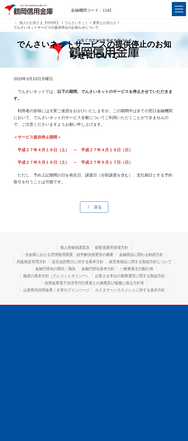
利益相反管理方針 (62, 261)
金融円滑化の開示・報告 (132, 268)
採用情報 (135, 342)
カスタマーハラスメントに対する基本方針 (94, 311)
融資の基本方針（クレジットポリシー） (94, 282)
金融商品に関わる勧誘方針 (146, 254)
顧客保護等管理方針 (114, 247)
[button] (94, 207)
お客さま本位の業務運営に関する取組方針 (94, 289)
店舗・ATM (52, 352)
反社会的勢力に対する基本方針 (114, 261)
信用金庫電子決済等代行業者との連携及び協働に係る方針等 (94, 297)
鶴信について (52, 342)
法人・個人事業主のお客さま (135, 331)
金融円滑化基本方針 (72, 275)
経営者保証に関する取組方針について (68, 268)
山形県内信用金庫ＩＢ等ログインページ (94, 304)
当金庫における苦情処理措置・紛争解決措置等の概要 (66, 254)
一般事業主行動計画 (116, 275)
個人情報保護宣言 (72, 247)
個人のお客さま (52, 331)
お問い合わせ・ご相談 (136, 352)
